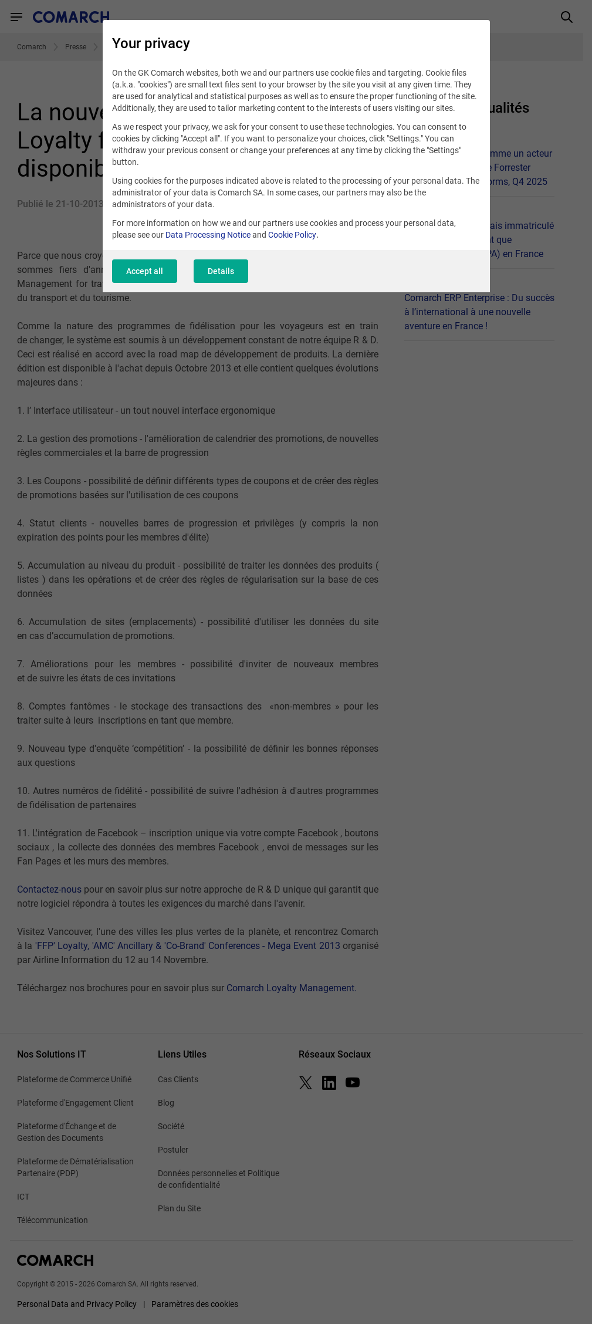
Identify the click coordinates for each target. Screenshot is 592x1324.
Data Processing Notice (208, 234)
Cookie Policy (292, 234)
